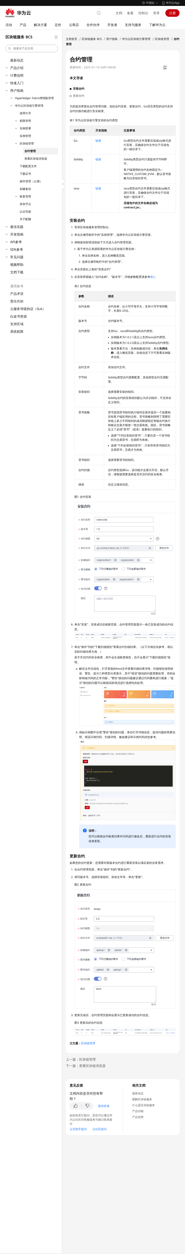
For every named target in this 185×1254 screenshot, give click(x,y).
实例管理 (25, 136)
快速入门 (16, 83)
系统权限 (16, 331)
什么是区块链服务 (143, 1105)
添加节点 (25, 204)
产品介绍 (16, 68)
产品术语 (16, 294)
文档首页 (71, 39)
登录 (156, 13)
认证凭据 (25, 211)
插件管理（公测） (31, 181)
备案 (130, 13)
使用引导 (25, 113)
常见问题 (16, 257)
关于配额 (25, 219)
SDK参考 (16, 249)
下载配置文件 (28, 166)
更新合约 (78, 95)
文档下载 (16, 272)
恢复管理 (25, 196)
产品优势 (138, 1117)
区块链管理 (27, 143)
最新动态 (16, 60)
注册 (172, 13)
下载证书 (25, 173)
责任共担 (16, 301)
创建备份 (25, 189)
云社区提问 (99, 1129)
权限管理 (25, 120)
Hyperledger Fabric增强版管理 (34, 98)
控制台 (143, 13)
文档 (119, 13)
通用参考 (16, 286)
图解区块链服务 (142, 1099)
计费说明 (16, 75)
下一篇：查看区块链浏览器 (86, 1066)
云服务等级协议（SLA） (27, 309)
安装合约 (78, 88)
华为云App (173, 2)
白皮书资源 (18, 316)
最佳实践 (16, 227)
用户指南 (16, 90)
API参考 (16, 242)
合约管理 (30, 151)
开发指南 (16, 234)
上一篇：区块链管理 (81, 1059)
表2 (152, 277)
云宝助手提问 (78, 1129)
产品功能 (138, 1111)
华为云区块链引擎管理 (29, 105)
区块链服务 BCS (92, 39)
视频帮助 (16, 265)
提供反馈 (103, 1106)
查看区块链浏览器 (35, 158)
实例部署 (25, 128)
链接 (98, 140)
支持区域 (16, 324)
